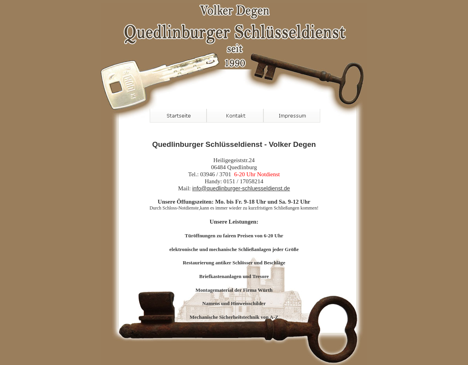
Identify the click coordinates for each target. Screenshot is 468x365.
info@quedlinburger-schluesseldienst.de (241, 188)
